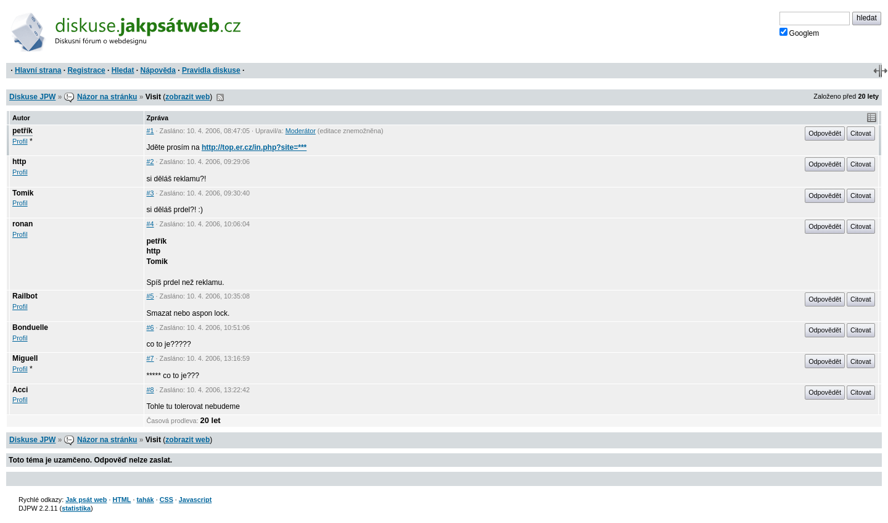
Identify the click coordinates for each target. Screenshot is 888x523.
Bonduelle (30, 327)
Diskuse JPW (32, 97)
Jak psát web (86, 499)
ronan (22, 224)
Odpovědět (824, 133)
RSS (220, 97)
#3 (150, 193)
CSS (166, 499)
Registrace (86, 70)
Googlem (799, 33)
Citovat (860, 133)
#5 (150, 296)
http (19, 161)
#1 (150, 130)
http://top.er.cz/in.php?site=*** (254, 147)
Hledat (123, 70)
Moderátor (301, 130)
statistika (76, 508)
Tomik (22, 193)
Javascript (195, 499)
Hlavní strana (38, 70)
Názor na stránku (107, 97)
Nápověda (158, 70)
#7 (150, 358)
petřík (22, 130)
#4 (150, 224)
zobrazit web (187, 97)
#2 (150, 161)
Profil (20, 141)
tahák (145, 499)
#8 (150, 389)
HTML (121, 499)
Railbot (25, 296)
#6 (150, 327)
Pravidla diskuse (211, 70)
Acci (20, 389)
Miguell (25, 358)
